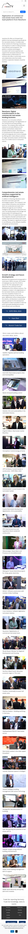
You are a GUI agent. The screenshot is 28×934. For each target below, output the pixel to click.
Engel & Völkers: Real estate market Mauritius (13, 432)
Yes (12, 931)
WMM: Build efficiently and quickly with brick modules (13, 890)
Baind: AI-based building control (12, 393)
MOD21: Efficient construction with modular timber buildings (13, 592)
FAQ (20, 915)
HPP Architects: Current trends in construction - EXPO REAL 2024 (13, 470)
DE (22, 1)
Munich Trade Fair (15, 325)
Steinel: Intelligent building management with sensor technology (14, 790)
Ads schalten (11, 922)
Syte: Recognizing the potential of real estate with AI (14, 830)
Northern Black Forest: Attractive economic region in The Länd (13, 672)
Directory (8, 907)
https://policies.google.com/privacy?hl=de (14, 928)
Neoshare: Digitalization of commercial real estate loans (11, 632)
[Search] (14, 12)
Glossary (20, 910)
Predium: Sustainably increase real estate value (13, 692)
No (16, 931)
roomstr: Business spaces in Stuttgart (14, 771)
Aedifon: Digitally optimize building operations (13, 354)
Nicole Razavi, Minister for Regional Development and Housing (13, 652)
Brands (8, 912)
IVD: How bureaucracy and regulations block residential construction (11, 531)
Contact (8, 917)
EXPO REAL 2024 (15, 311)
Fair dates (8, 910)
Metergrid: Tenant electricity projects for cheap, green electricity (14, 572)
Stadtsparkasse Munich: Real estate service (13, 732)
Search (22, 11)
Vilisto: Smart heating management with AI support (13, 870)
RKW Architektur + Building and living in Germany (14, 712)
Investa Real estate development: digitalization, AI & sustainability (13, 510)
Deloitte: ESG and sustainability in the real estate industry (14, 412)
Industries (20, 912)
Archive (8, 915)
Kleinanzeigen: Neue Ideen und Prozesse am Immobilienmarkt (12, 552)
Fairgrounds (20, 907)
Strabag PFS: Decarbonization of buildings (12, 810)
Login (22, 922)
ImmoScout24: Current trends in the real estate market (14, 490)
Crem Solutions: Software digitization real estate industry (14, 612)
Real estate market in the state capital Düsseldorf (14, 752)
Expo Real (15, 318)
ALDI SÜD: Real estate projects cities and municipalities (14, 374)
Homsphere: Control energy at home (14, 451)
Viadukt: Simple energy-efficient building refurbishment (12, 850)
